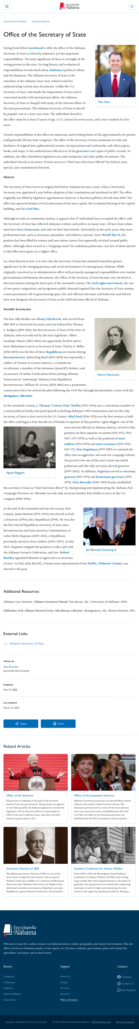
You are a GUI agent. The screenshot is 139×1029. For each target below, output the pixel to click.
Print (58, 723)
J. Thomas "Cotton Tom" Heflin (58, 405)
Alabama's (56, 70)
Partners (64, 988)
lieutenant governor (110, 477)
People (63, 982)
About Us (65, 976)
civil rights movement (107, 283)
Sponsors (65, 993)
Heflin (92, 563)
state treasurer (106, 444)
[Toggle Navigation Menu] (6, 6)
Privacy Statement (125, 1021)
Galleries (7, 988)
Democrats (31, 229)
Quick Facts (9, 999)
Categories (8, 976)
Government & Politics (15, 21)
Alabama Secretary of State (26, 643)
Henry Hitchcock (49, 319)
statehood (36, 48)
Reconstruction (14, 357)
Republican (54, 352)
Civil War (32, 209)
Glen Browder (82, 482)
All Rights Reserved (101, 1021)
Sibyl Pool (75, 416)
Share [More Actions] (21, 723)
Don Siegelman (86, 449)
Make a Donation (69, 999)
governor (82, 151)
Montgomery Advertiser (17, 396)
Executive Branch (41, 21)
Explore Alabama (12, 993)
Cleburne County (110, 563)
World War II (111, 235)
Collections (9, 982)
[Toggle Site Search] (132, 6)
